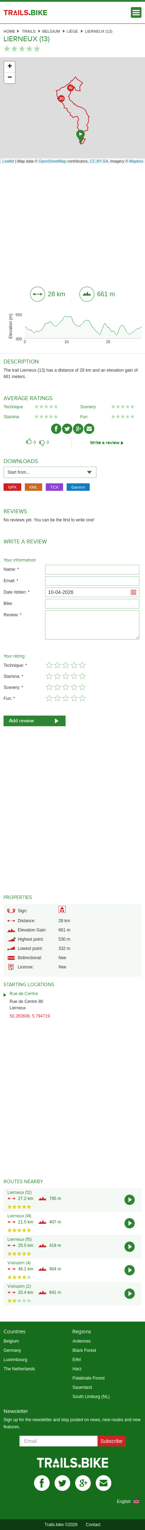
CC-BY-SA (99, 161)
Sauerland (82, 1387)
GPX (12, 487)
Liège (72, 31)
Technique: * (15, 665)
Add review (21, 721)
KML (33, 487)
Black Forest (84, 1350)
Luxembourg (15, 1359)
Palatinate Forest (88, 1378)
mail (103, 1483)
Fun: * (9, 698)
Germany (12, 1350)
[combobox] (50, 472)
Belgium (51, 31)
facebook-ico (56, 429)
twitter (62, 1483)
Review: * (13, 614)
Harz (76, 1368)
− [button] (9, 78)
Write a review (104, 443)
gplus (83, 1483)
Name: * (11, 569)
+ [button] (9, 67)
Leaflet (8, 161)
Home (9, 31)
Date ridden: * (16, 592)
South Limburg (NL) (91, 1396)
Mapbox (136, 161)
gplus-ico (78, 429)
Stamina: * (13, 676)
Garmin (78, 487)
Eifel (76, 1359)
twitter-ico (67, 429)
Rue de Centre (24, 994)
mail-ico (89, 429)
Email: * (11, 580)
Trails (29, 31)
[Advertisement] (72, 223)
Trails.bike (25, 12)
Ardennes (81, 1341)
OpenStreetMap (52, 161)
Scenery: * (13, 687)
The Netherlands (19, 1368)
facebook (42, 1483)
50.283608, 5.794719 (30, 1016)
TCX (54, 487)
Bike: (8, 603)
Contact (93, 1524)
